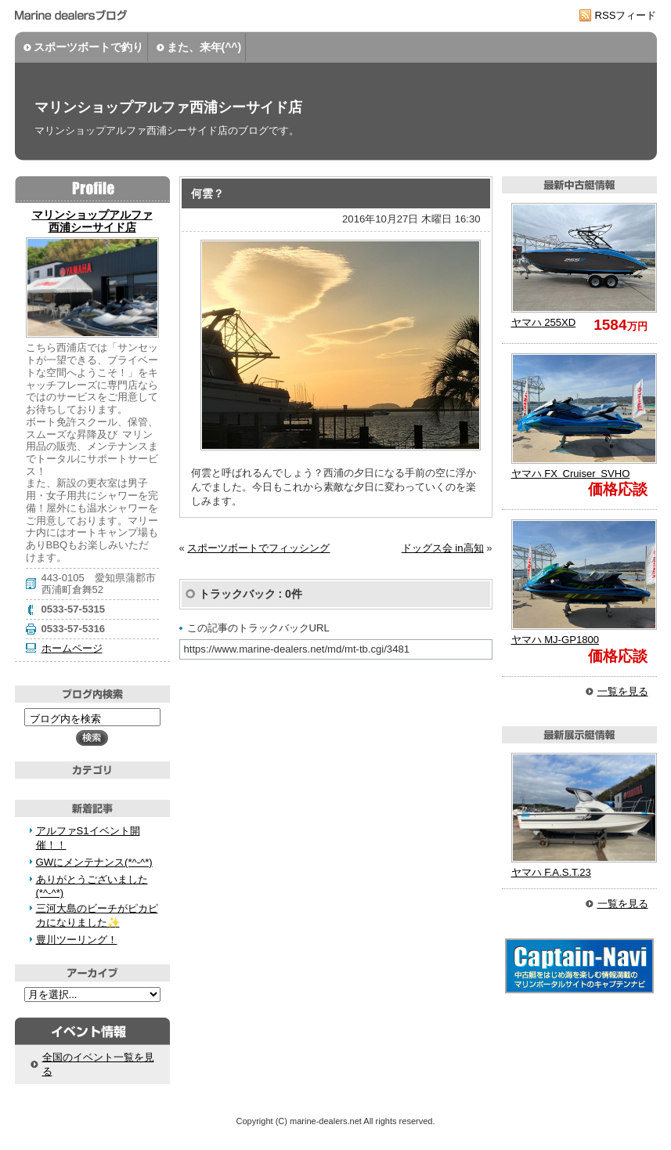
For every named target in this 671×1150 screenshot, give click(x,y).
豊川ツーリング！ (76, 940)
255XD (543, 322)
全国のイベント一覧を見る (98, 1064)
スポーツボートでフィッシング (258, 548)
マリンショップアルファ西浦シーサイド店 (168, 107)
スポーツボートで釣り (88, 47)
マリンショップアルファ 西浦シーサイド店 (92, 220)
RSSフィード (626, 15)
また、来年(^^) (204, 47)
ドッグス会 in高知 (443, 548)
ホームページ (72, 648)
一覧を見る (622, 691)
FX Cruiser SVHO (570, 473)
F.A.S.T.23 (551, 872)
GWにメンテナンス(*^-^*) (94, 862)
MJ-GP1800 (555, 640)
